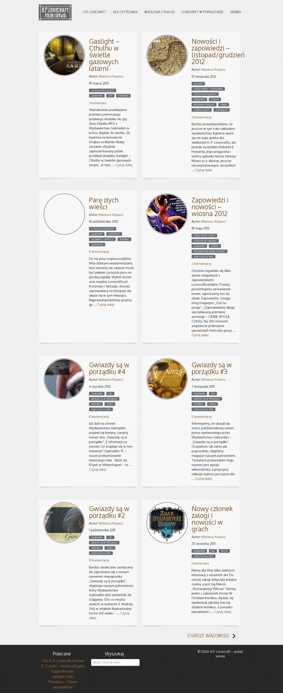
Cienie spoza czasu (204, 235)
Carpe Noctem (62, 671)
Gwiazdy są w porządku (104, 399)
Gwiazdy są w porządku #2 (109, 511)
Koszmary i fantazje (102, 239)
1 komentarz (98, 103)
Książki (215, 99)
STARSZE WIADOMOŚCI (213, 636)
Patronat (124, 239)
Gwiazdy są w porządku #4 (109, 368)
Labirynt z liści (63, 676)
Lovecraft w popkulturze (203, 11)
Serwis (236, 11)
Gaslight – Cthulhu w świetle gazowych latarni (104, 54)
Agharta (198, 83)
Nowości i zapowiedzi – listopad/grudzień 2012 (218, 51)
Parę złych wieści (103, 203)
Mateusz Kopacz (111, 76)
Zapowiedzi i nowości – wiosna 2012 (210, 207)
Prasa (223, 104)
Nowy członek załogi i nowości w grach (212, 518)
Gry (110, 95)
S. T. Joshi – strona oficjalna (62, 666)
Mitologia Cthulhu (160, 11)
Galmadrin (96, 95)
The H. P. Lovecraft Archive (63, 661)
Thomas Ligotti (202, 110)
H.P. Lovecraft (94, 11)
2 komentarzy (201, 264)
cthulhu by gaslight (102, 90)
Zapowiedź (221, 110)
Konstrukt (114, 234)
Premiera (123, 95)
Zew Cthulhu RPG (203, 256)
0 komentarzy (202, 117)
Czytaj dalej (123, 165)
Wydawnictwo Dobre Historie (209, 251)
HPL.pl (224, 551)
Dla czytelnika (125, 11)
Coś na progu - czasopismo (208, 89)
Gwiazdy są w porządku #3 (212, 368)
